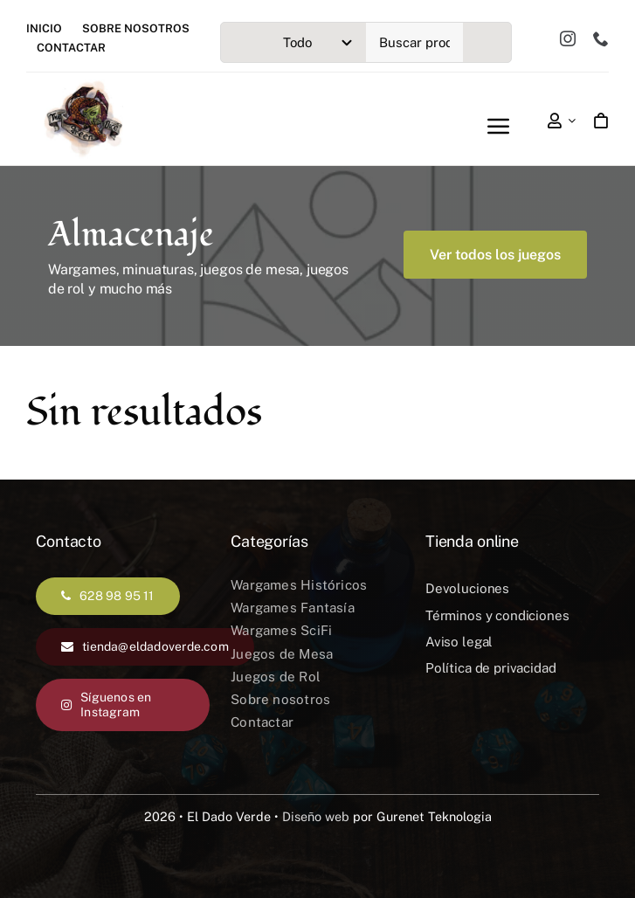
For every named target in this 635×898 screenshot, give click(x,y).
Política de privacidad (490, 667)
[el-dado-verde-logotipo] (83, 86)
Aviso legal (459, 641)
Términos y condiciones (497, 615)
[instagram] (568, 38)
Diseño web (315, 816)
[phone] (601, 38)
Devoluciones (467, 588)
